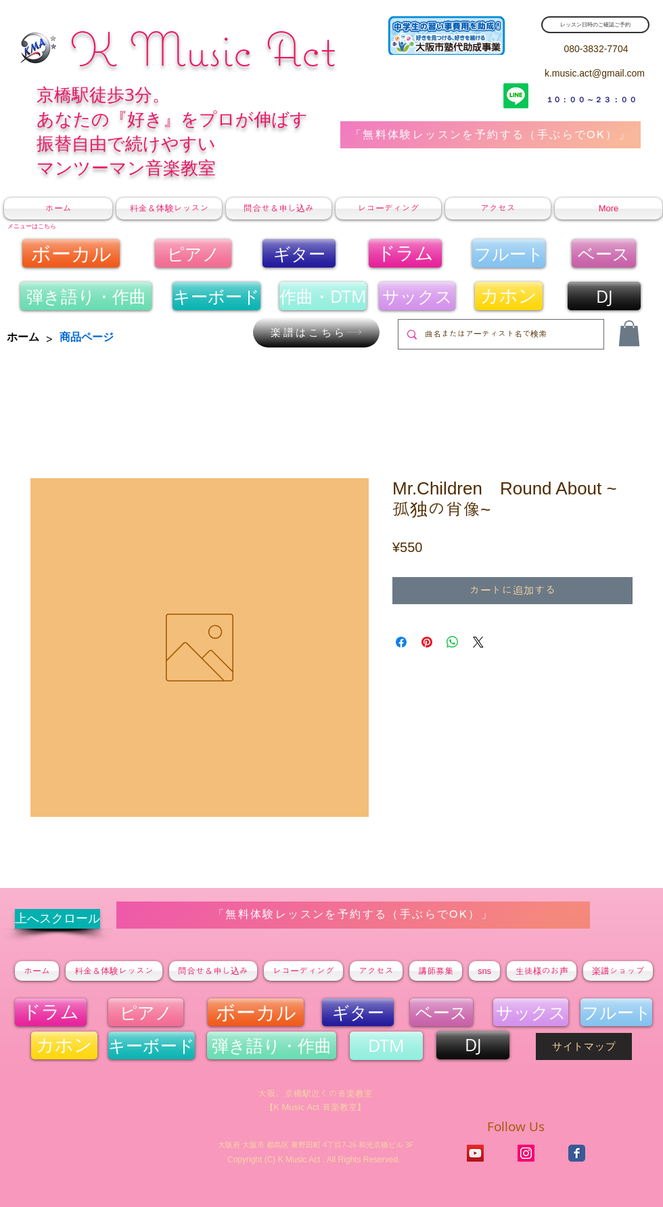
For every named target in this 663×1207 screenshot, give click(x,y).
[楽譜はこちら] (316, 332)
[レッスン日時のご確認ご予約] (595, 24)
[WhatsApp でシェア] (452, 642)
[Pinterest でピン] (427, 642)
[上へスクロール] (57, 919)
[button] (629, 333)
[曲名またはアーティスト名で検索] (500, 334)
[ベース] (604, 253)
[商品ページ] (86, 337)
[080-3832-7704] (596, 49)
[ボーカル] (71, 253)
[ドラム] (405, 253)
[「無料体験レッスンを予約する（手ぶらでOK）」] (490, 134)
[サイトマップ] (584, 1046)
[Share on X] (478, 642)
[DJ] (604, 296)
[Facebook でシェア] (401, 642)
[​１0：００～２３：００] (592, 99)
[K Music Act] (526, 1153)
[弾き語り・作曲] (86, 296)
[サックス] (417, 296)
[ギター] (299, 253)
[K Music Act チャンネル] (475, 1153)
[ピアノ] (193, 253)
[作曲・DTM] (323, 296)
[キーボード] (216, 296)
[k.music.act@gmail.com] (595, 74)
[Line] (515, 95)
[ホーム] (23, 337)
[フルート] (508, 253)
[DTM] (386, 1046)
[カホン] (509, 296)
